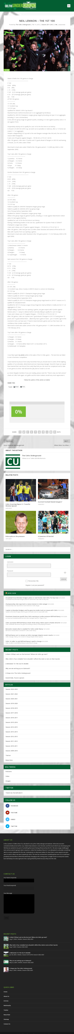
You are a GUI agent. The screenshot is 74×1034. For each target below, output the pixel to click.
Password (10, 568)
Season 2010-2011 (12, 741)
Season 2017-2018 (12, 708)
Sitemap (6, 1014)
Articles (20, 934)
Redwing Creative (51, 1029)
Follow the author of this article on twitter (37, 380)
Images (8, 776)
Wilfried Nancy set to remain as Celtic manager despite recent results (29, 630)
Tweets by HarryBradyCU (14, 788)
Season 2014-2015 (12, 722)
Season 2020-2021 (12, 694)
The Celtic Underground (23, 24)
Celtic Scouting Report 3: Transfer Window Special (18, 505)
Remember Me (33, 576)
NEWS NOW (12, 588)
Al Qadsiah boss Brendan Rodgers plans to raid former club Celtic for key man (32, 593)
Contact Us (7, 1019)
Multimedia (7, 1000)
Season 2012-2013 (12, 731)
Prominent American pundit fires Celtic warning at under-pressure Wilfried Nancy (33, 611)
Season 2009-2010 (12, 746)
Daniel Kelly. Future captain (15, 673)
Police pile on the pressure (15, 536)
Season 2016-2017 (12, 713)
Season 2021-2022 (12, 689)
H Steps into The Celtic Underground (18, 668)
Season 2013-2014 (12, 727)
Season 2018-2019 (12, 703)
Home (5, 987)
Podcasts (9, 766)
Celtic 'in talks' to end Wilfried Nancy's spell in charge (24, 636)
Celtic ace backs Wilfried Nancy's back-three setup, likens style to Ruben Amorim (33, 618)
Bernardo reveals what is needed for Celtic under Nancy (24, 624)
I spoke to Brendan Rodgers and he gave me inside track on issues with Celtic (32, 605)
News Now (9, 755)
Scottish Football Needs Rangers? (50, 502)
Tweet (10, 387)
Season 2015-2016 (12, 717)
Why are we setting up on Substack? (18, 663)
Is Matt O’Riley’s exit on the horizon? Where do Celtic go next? (27, 649)
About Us (6, 991)
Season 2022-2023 (12, 684)
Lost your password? (38, 580)
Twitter (8, 750)
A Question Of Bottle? (46, 536)
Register (28, 580)
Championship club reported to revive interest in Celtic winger (27, 599)
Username (10, 562)
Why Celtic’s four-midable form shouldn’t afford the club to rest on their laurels (33, 654)
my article (21, 355)
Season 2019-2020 (12, 698)
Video (7, 771)
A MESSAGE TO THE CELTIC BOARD (17, 659)
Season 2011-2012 (47, 24)
